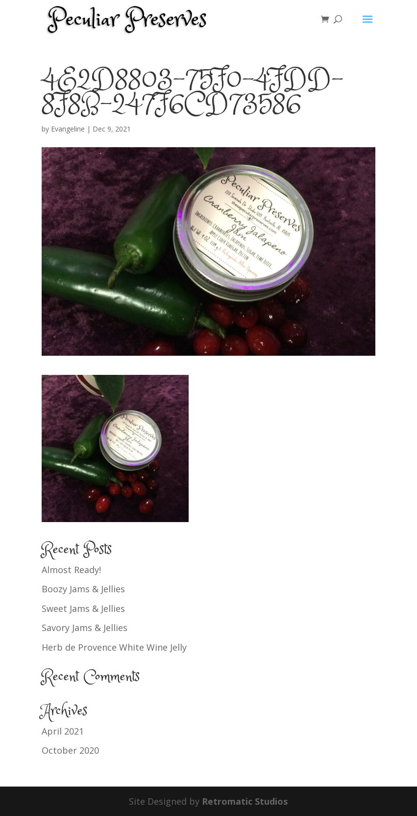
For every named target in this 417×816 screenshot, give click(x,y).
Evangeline (68, 128)
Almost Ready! (71, 570)
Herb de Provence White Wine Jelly (114, 647)
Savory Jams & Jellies (84, 627)
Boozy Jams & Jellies (83, 589)
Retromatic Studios (245, 801)
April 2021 (63, 731)
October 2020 (70, 750)
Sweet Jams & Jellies (83, 608)
